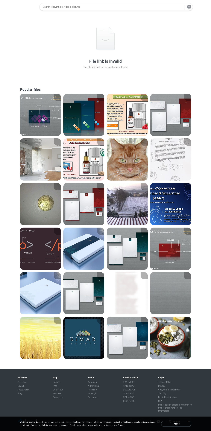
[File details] (40, 115)
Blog (20, 393)
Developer (93, 397)
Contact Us (58, 397)
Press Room (23, 390)
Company (92, 382)
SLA (160, 401)
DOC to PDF (128, 382)
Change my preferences (116, 425)
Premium (22, 382)
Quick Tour (58, 390)
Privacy (161, 386)
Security (162, 393)
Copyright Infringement (169, 390)
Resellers (92, 390)
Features (57, 393)
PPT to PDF (128, 397)
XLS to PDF (128, 393)
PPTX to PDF (129, 386)
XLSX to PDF (129, 401)
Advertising (93, 386)
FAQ (55, 386)
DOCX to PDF (129, 390)
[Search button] (180, 7)
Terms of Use (164, 382)
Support (57, 382)
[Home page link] (27, 7)
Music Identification (167, 397)
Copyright (92, 393)
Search (21, 386)
